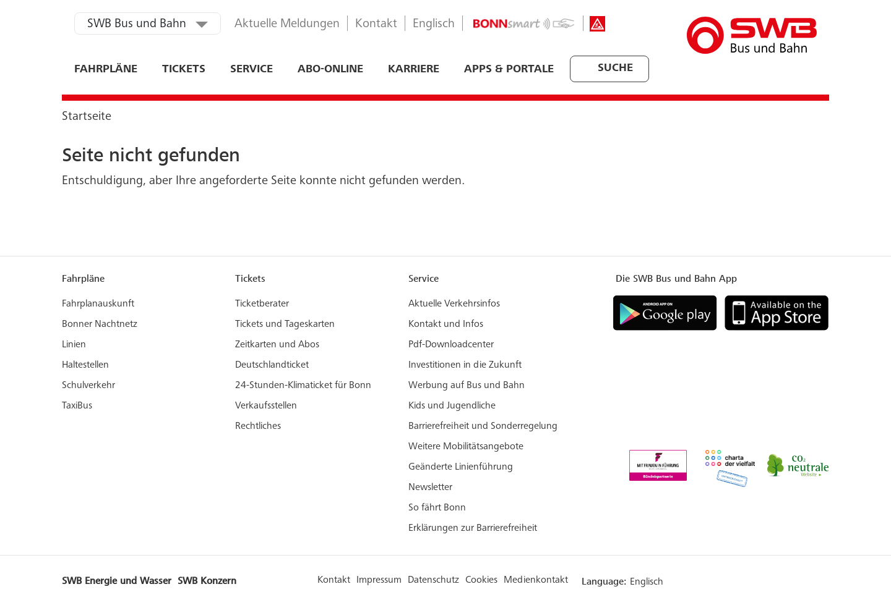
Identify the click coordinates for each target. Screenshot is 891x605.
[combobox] (571, 68)
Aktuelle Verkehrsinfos (454, 304)
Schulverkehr (88, 386)
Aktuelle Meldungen (287, 25)
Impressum (379, 580)
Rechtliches (258, 426)
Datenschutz (433, 580)
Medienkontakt (536, 580)
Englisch (434, 25)
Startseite (86, 117)
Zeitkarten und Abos (277, 345)
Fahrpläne (105, 69)
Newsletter (430, 488)
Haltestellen (85, 365)
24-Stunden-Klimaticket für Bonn (303, 386)
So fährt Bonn (437, 508)
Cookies (481, 580)
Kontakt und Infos (445, 324)
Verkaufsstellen (266, 406)
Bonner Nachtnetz (99, 324)
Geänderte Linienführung (460, 467)
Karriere (413, 69)
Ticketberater (262, 304)
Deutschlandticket (272, 365)
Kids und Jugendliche (452, 406)
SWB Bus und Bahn (136, 25)
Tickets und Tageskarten (285, 324)
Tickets (183, 69)
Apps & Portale (509, 69)
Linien (74, 345)
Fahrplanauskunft (98, 304)
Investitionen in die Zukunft (465, 365)
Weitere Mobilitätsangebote (465, 447)
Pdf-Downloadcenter (451, 345)
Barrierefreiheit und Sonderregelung (482, 426)
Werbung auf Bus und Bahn (466, 386)
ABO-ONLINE (330, 69)
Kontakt (376, 25)
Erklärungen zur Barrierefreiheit (472, 528)
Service (251, 69)
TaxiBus (77, 406)
